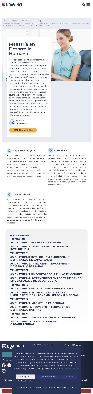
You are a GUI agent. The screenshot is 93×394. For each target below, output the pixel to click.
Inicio (5, 20)
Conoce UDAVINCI (73, 345)
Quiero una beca (23, 130)
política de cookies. (70, 368)
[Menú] (88, 4)
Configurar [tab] (25, 376)
